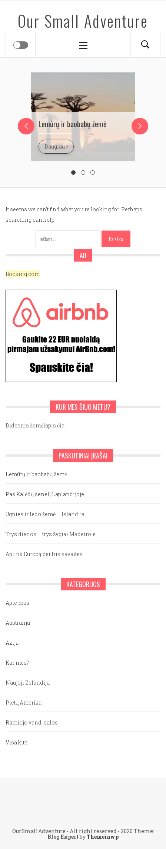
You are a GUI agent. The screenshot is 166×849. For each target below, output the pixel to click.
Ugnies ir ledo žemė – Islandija (45, 514)
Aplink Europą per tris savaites (44, 554)
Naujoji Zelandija (28, 682)
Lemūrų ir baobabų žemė (72, 123)
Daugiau (56, 146)
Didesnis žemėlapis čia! (36, 425)
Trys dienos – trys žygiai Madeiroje (51, 534)
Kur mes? (17, 662)
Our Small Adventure (83, 20)
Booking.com (23, 273)
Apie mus (17, 602)
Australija (18, 622)
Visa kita (16, 742)
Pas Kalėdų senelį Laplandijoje (45, 494)
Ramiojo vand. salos (32, 722)
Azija (12, 642)
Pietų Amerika (24, 702)
